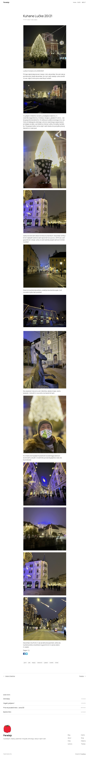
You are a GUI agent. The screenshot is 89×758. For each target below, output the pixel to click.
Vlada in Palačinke (10, 676)
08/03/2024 (83, 707)
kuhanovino (39, 662)
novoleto (51, 662)
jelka (29, 662)
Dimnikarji (6, 699)
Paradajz (6, 2)
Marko (29, 19)
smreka (56, 662)
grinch (25, 662)
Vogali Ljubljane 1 (8, 703)
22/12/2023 (83, 712)
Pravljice (81, 676)
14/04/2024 (83, 703)
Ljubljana (46, 662)
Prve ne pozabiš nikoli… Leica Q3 (13, 707)
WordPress (83, 754)
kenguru (34, 662)
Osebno (35, 19)
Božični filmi (7, 712)
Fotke (32, 19)
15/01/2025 (83, 698)
